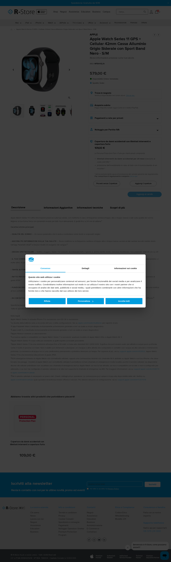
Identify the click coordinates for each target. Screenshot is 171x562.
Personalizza (85, 301)
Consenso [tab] (45, 268)
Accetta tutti (124, 301)
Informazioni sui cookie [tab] (125, 268)
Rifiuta (47, 301)
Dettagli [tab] (85, 268)
